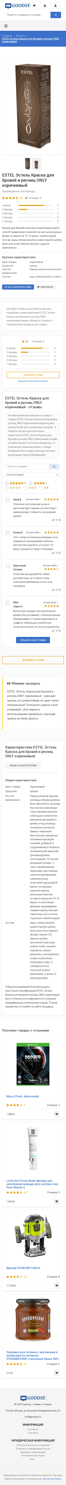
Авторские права (52, 1479)
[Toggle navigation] (6, 26)
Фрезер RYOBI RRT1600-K (23, 1268)
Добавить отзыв (33, 660)
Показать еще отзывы (33, 640)
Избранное (45, 287)
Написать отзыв (33, 375)
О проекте (33, 1433)
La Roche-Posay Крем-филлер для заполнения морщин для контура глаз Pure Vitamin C (32, 1184)
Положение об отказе (33, 1455)
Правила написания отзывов (33, 381)
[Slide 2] (36, 164)
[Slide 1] (27, 164)
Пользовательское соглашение (33, 1445)
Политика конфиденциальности (33, 1449)
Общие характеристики (23, 765)
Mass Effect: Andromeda (22, 1096)
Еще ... (33, 1459)
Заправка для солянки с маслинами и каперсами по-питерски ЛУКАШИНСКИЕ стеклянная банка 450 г (32, 1356)
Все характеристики (18, 287)
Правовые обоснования (33, 1452)
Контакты (33, 1429)
